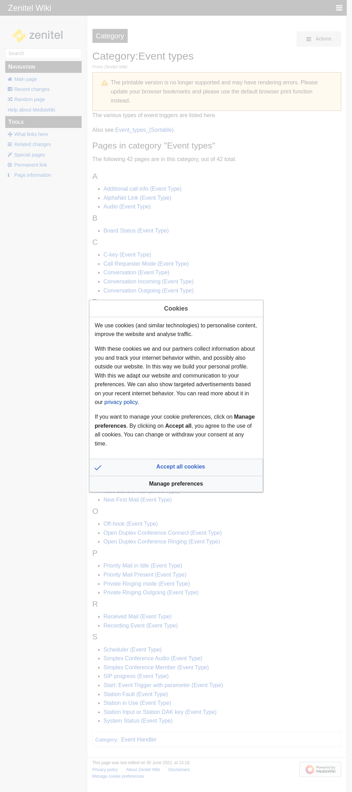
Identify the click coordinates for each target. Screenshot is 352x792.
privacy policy (120, 402)
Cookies (176, 308)
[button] (176, 467)
